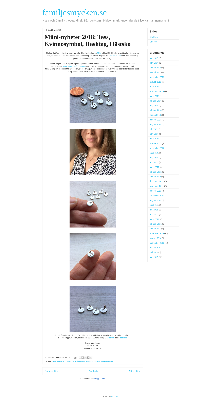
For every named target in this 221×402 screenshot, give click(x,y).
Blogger (114, 396)
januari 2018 (155, 67)
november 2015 (157, 91)
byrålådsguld (80, 361)
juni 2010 (154, 252)
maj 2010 (154, 257)
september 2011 (157, 195)
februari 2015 (156, 101)
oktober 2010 (156, 238)
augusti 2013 (155, 124)
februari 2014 (156, 110)
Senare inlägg (51, 371)
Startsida (93, 371)
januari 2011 (155, 229)
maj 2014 (154, 105)
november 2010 (157, 233)
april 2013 (154, 134)
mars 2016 (154, 86)
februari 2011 (156, 224)
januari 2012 (155, 177)
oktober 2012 (156, 143)
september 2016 (157, 77)
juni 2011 (154, 205)
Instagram (110, 338)
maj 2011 (154, 210)
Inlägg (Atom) (99, 379)
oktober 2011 (156, 191)
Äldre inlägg (134, 371)
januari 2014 (155, 115)
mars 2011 (154, 219)
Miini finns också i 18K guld (74, 66)
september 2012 (157, 148)
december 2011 (157, 181)
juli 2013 (153, 129)
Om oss (153, 42)
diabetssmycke (107, 361)
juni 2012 (154, 153)
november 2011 (157, 186)
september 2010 (157, 243)
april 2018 (154, 63)
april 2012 (154, 162)
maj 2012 (154, 157)
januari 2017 (155, 72)
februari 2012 (156, 172)
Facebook (123, 338)
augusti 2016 (155, 82)
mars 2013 (154, 139)
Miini (99, 53)
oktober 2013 (156, 120)
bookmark (61, 361)
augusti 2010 (155, 247)
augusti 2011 (155, 200)
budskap (70, 361)
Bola (54, 361)
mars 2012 (154, 167)
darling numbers (93, 361)
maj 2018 (154, 58)
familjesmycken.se (74, 12)
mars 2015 (154, 96)
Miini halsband (115, 56)
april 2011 (154, 214)
